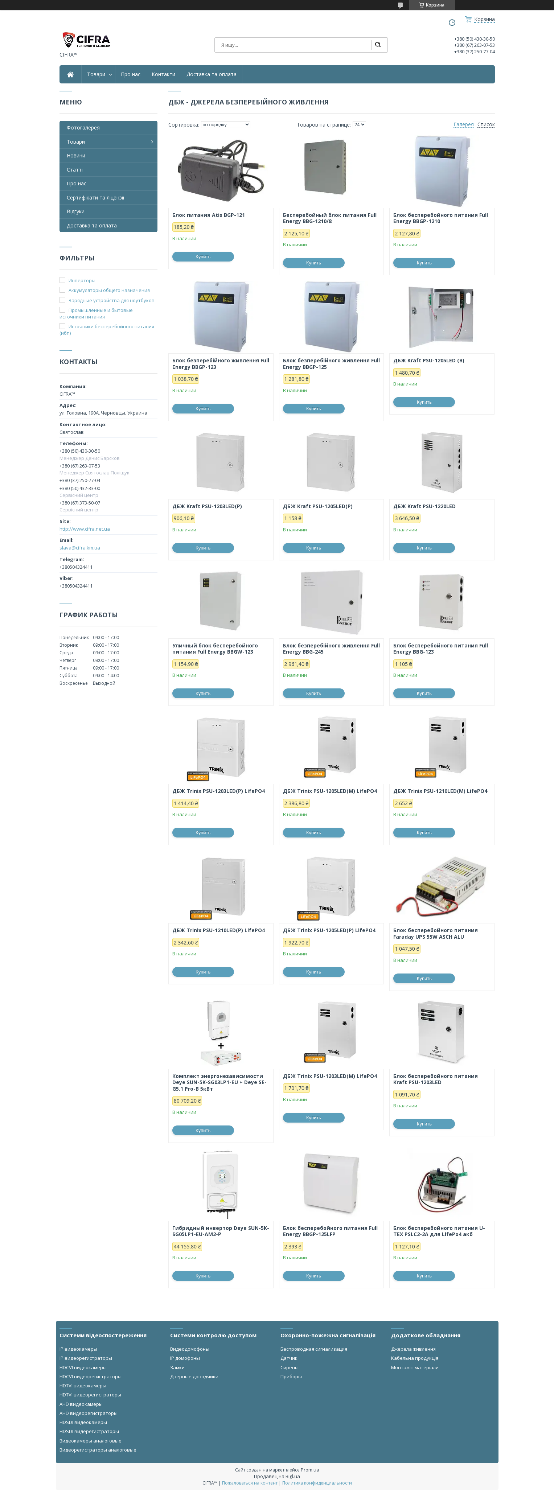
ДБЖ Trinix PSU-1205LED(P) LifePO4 (329, 930)
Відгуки (76, 211)
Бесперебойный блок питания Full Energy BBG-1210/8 (330, 218)
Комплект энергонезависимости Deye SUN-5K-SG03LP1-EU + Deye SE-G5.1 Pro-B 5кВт (219, 1082)
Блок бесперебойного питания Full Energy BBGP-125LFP (330, 1231)
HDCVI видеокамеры (83, 1367)
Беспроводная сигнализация (313, 1349)
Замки (177, 1367)
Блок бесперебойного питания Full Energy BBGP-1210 (440, 218)
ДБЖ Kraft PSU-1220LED (424, 506)
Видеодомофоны (189, 1349)
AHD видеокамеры (81, 1404)
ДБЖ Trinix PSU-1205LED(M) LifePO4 (330, 791)
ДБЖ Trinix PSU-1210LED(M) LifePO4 (440, 791)
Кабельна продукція (414, 1358)
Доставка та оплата (211, 74)
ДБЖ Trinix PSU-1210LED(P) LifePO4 (218, 930)
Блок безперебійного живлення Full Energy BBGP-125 (331, 363)
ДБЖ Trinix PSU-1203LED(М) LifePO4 (330, 1076)
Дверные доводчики (194, 1376)
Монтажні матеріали (415, 1367)
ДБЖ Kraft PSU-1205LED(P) (318, 506)
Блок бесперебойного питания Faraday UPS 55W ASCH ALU (435, 933)
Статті (75, 169)
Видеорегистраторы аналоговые (97, 1449)
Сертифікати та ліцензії (95, 197)
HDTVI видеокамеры (82, 1385)
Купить (203, 256)
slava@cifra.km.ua (79, 548)
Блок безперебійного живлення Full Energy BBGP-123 (220, 363)
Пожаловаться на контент (250, 1483)
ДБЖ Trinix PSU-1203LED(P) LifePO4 (218, 791)
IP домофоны (185, 1358)
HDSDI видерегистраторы (89, 1431)
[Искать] (377, 45)
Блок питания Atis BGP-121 (208, 215)
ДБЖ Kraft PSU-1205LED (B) (428, 360)
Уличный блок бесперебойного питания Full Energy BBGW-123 (215, 648)
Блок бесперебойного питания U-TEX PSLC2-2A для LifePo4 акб (439, 1231)
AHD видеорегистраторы (88, 1413)
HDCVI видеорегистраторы (90, 1376)
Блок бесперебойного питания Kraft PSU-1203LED (435, 1079)
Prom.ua (310, 1469)
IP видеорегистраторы (85, 1358)
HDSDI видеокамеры (83, 1422)
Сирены (289, 1367)
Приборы (291, 1376)
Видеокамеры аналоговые (90, 1440)
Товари (96, 74)
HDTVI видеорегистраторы (90, 1394)
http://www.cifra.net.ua (84, 529)
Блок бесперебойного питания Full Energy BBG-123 (440, 648)
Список (486, 124)
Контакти (163, 74)
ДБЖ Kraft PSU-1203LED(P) (207, 506)
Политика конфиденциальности (317, 1483)
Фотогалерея (83, 127)
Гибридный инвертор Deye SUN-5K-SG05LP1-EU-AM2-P (220, 1231)
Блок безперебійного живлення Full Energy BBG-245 (331, 648)
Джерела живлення (413, 1349)
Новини (76, 155)
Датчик (288, 1358)
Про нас (130, 74)
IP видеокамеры (78, 1349)
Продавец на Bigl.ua (277, 1476)
